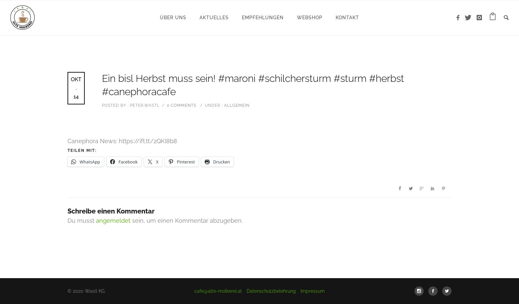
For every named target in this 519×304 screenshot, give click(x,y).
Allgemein (236, 105)
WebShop (309, 17)
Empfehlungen (263, 17)
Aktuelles (214, 17)
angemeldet (113, 220)
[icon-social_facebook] (434, 291)
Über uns (173, 17)
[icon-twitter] (470, 18)
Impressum (313, 291)
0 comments (181, 105)
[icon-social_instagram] (420, 291)
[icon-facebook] (459, 18)
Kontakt (347, 17)
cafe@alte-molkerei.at (218, 291)
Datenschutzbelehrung (271, 291)
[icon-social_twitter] (446, 291)
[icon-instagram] (479, 18)
